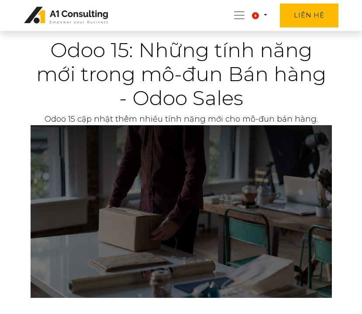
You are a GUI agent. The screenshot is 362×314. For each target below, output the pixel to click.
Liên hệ (309, 15)
